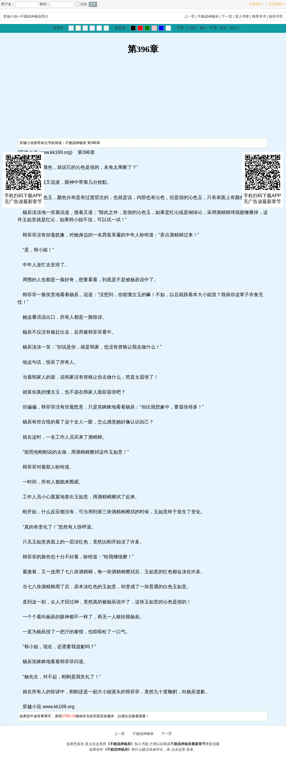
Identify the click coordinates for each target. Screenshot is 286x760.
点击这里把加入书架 (118, 744)
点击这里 (178, 749)
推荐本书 (259, 16)
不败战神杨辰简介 (34, 16)
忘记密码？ (277, 4)
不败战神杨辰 (208, 16)
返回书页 (276, 16)
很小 (193, 28)
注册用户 (256, 4)
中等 (213, 28)
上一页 (189, 16)
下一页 (227, 16)
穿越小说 (10, 16)
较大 (223, 28)
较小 (203, 28)
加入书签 (242, 16)
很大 (233, 28)
